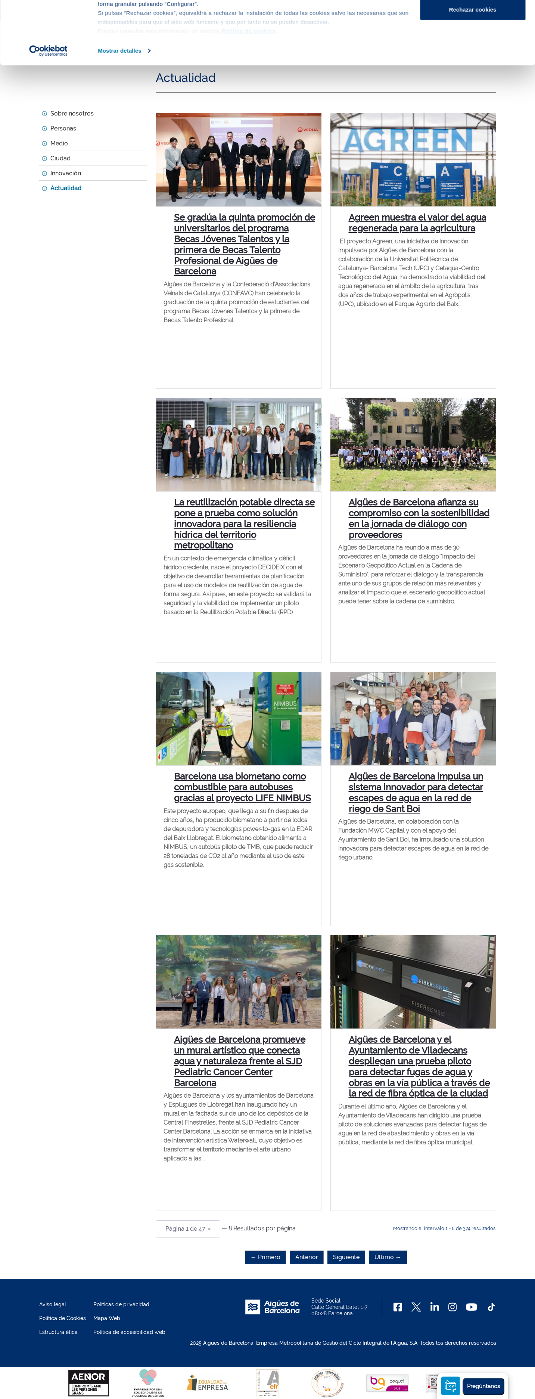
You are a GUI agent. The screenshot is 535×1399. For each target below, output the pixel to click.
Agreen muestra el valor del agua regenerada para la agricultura (417, 223)
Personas (63, 128)
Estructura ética (58, 1332)
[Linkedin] (434, 1307)
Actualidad (65, 188)
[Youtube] (471, 1307)
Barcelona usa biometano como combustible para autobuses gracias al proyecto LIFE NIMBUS (242, 787)
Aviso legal (52, 1304)
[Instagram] (452, 1307)
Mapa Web (106, 1318)
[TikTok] (491, 1307)
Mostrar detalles (119, 110)
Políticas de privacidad (121, 1304)
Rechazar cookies (473, 68)
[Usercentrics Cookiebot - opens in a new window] (48, 110)
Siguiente (346, 1257)
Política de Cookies (62, 1318)
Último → (387, 1257)
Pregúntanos (483, 1386)
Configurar (472, 44)
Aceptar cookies (472, 19)
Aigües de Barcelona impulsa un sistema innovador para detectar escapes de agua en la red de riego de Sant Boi (416, 792)
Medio (59, 143)
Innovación (65, 173)
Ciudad (60, 158)
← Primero (265, 1257)
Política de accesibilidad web (129, 1332)
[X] (416, 1307)
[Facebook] (398, 1307)
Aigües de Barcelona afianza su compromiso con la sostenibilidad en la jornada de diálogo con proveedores (419, 518)
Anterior (306, 1257)
